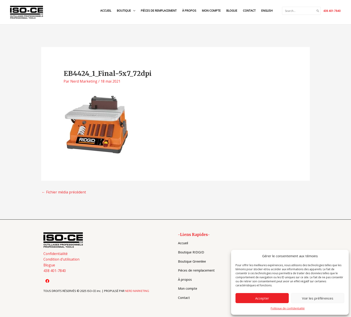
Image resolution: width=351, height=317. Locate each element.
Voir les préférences (317, 298)
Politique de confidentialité (288, 308)
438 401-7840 (331, 11)
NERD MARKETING (137, 291)
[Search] (318, 11)
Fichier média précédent (64, 192)
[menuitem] (266, 11)
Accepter (262, 298)
